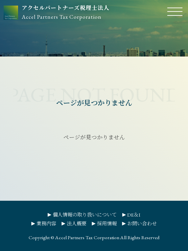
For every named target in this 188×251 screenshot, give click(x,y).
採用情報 (107, 223)
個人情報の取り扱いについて (85, 215)
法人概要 (76, 223)
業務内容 (46, 223)
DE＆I (133, 215)
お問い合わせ (142, 223)
